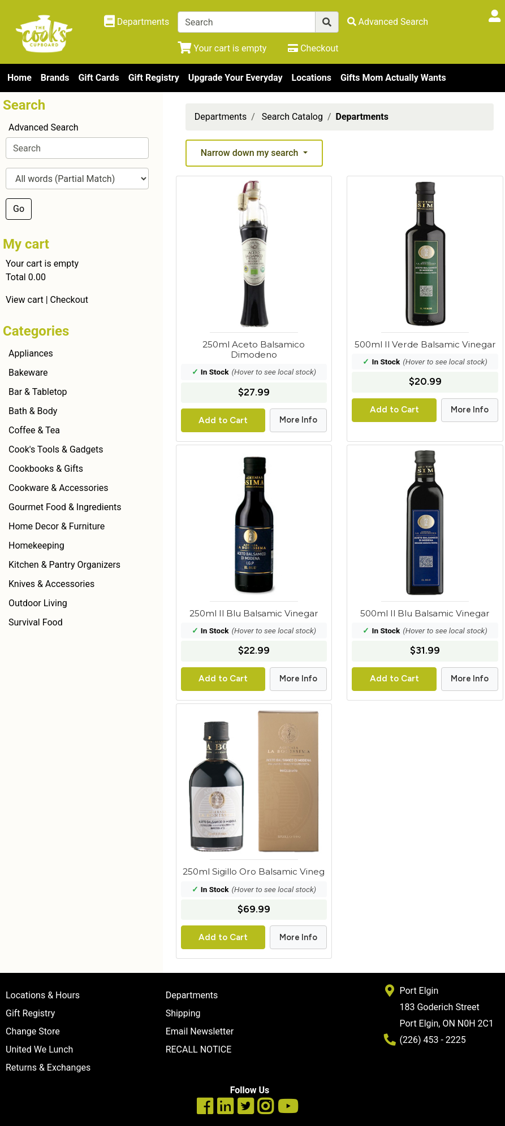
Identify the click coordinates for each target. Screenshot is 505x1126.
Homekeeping (36, 545)
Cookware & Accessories (58, 487)
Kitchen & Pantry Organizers (64, 564)
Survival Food (35, 622)
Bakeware (28, 372)
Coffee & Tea (34, 430)
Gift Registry (153, 77)
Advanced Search (43, 127)
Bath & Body (32, 411)
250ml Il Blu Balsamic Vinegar (253, 613)
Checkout (69, 299)
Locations (311, 77)
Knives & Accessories (51, 584)
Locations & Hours (43, 995)
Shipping (183, 1013)
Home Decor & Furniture (56, 526)
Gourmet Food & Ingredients (64, 507)
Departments (221, 116)
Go (18, 208)
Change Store (33, 1031)
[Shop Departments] (137, 22)
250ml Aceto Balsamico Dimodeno (253, 349)
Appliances (30, 353)
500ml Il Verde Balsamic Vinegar (425, 344)
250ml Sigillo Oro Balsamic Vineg (254, 871)
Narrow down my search (251, 152)
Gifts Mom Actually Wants (393, 77)
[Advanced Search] (388, 21)
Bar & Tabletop (37, 391)
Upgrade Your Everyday (235, 77)
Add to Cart (223, 420)
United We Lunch (39, 1049)
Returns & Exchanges (48, 1067)
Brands (55, 77)
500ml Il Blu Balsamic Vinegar (425, 613)
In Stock (215, 371)
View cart (25, 299)
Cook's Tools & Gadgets (55, 449)
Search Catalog (292, 116)
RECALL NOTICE (199, 1049)
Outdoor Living (37, 603)
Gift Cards (98, 77)
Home (19, 77)
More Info (298, 420)
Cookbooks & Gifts (45, 468)
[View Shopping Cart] (222, 48)
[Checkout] (313, 48)
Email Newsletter (200, 1031)
